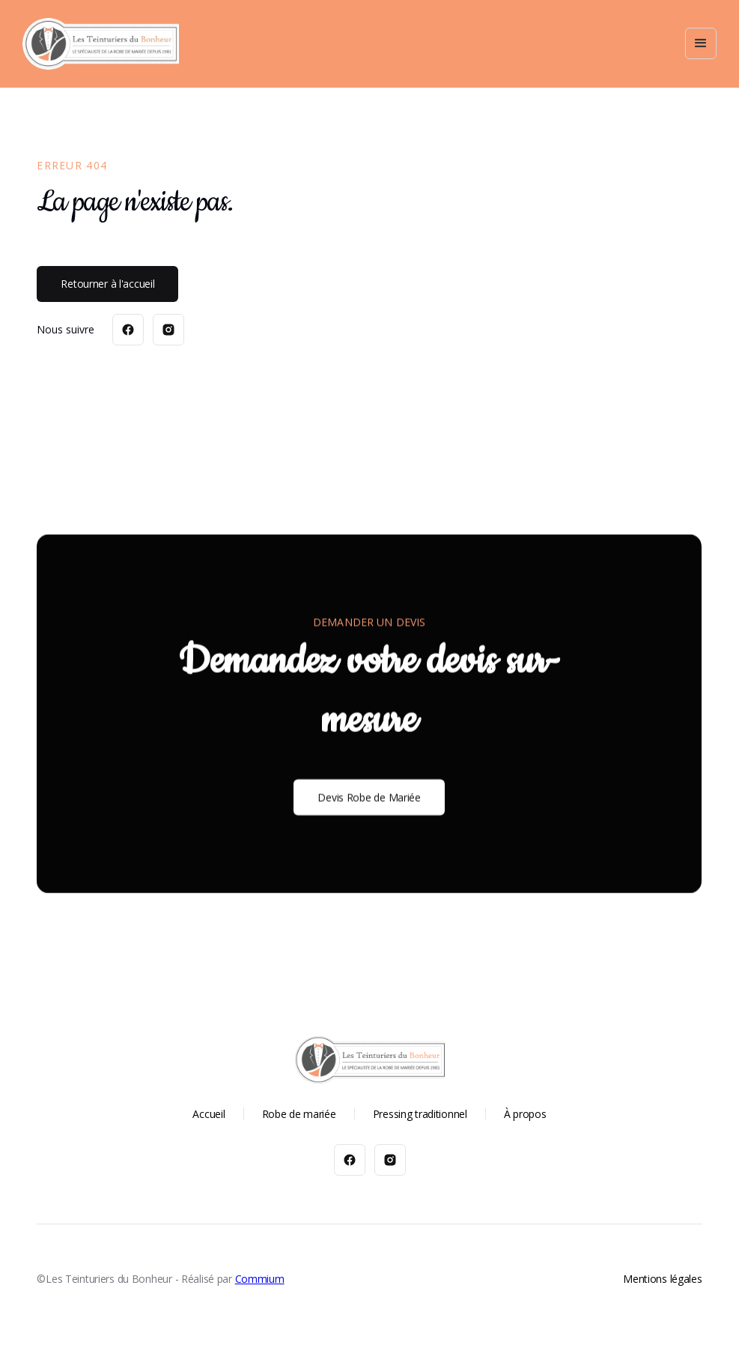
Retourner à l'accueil (107, 283)
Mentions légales (662, 1279)
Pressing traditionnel (420, 1114)
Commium (260, 1279)
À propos (525, 1114)
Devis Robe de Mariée (369, 797)
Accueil (208, 1114)
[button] (701, 43)
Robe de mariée (299, 1114)
